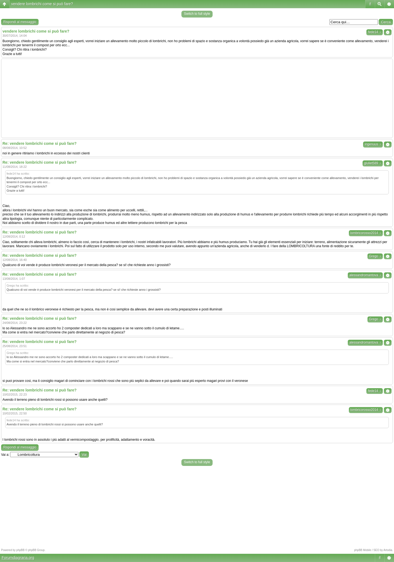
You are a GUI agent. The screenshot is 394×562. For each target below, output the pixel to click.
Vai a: (5, 455)
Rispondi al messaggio (19, 22)
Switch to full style (197, 14)
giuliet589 (372, 163)
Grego (375, 256)
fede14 (374, 32)
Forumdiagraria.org (18, 557)
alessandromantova (365, 275)
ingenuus (373, 144)
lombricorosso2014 (365, 233)
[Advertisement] (197, 98)
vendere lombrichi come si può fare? (42, 4)
